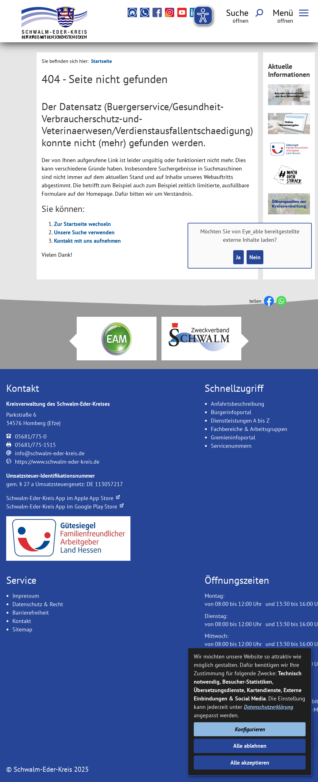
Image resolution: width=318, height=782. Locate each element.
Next (248, 341)
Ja (238, 257)
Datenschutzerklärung (268, 706)
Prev (69, 341)
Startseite (101, 61)
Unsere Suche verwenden (84, 232)
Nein (255, 257)
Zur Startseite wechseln (82, 223)
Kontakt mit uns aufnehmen (87, 240)
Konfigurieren (250, 729)
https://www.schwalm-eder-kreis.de (57, 461)
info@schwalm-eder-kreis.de (49, 453)
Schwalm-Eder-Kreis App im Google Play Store (65, 506)
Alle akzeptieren (249, 762)
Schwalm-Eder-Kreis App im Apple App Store (63, 498)
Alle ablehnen (249, 745)
